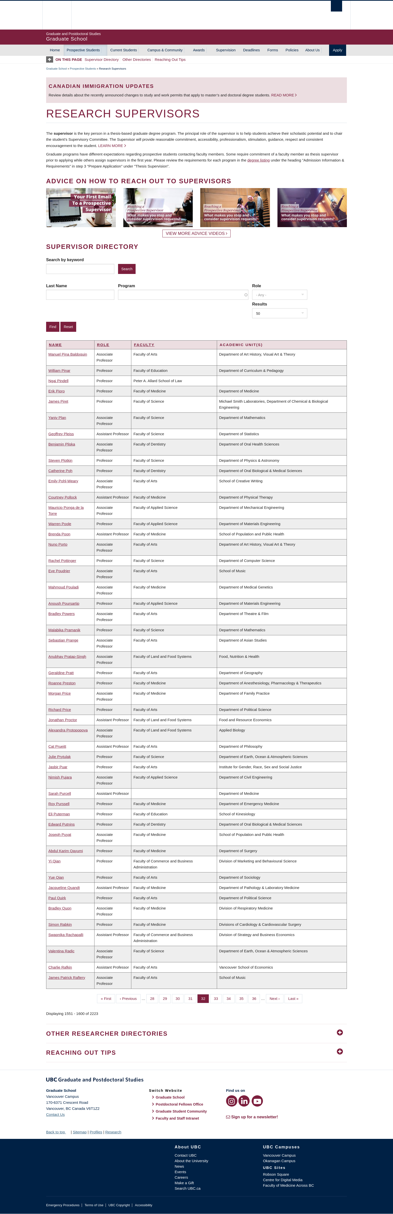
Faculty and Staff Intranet (177, 1118)
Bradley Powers (61, 614)
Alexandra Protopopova (68, 730)
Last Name (56, 285)
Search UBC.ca (188, 1188)
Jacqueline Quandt (64, 887)
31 (192, 998)
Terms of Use (93, 1205)
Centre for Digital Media (283, 1180)
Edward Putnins (61, 824)
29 (167, 998)
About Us (312, 50)
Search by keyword (65, 259)
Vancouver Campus (279, 1155)
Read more (283, 95)
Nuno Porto (57, 544)
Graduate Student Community (181, 1111)
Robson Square (276, 1174)
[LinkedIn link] (244, 1101)
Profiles (96, 1132)
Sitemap (79, 1132)
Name (55, 345)
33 (218, 998)
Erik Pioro (56, 391)
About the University (191, 1161)
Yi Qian (54, 861)
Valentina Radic (61, 951)
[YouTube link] (257, 1101)
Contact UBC (186, 1155)
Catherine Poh (60, 471)
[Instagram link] (231, 1101)
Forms (272, 50)
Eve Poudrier (59, 571)
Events (180, 1172)
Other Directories (137, 59)
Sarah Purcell (59, 793)
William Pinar (59, 370)
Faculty (144, 345)
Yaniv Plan (57, 417)
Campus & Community (164, 50)
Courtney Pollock (62, 497)
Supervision (226, 50)
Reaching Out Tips (170, 59)
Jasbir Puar (57, 767)
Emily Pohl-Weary (63, 481)
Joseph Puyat (59, 834)
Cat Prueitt (57, 746)
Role (256, 285)
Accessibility (143, 1205)
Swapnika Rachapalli (65, 935)
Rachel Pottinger (62, 560)
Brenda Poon (59, 534)
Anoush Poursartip (63, 603)
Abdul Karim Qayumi (65, 851)
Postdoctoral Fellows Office (179, 1104)
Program (126, 285)
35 (243, 998)
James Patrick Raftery (66, 977)
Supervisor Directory (102, 59)
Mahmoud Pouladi (63, 587)
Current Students (123, 50)
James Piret (58, 401)
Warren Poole (59, 524)
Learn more (110, 145)
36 (256, 998)
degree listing (258, 160)
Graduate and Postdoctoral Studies (196, 1081)
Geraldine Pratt (61, 673)
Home (55, 50)
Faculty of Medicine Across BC (288, 1185)
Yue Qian (56, 877)
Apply (337, 50)
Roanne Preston (61, 683)
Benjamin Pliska (61, 444)
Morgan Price (59, 693)
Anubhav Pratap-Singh (67, 656)
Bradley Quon (59, 908)
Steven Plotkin (60, 460)
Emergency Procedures (62, 1205)
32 (205, 998)
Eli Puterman (59, 814)
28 (154, 998)
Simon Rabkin (60, 924)
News (179, 1166)
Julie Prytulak (59, 756)
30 (180, 998)
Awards (199, 50)
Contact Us (55, 1114)
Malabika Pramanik (64, 630)
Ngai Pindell (58, 381)
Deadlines (251, 50)
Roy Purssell (58, 804)
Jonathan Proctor (62, 720)
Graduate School (56, 68)
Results (259, 304)
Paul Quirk (57, 898)
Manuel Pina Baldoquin (67, 354)
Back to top (58, 1132)
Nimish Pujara (60, 777)
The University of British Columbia (56, 15)
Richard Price (59, 709)
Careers (181, 1177)
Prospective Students (83, 50)
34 (231, 998)
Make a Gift (184, 1183)
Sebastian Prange (63, 640)
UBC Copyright (119, 1205)
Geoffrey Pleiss (61, 434)
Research (113, 1132)
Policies (292, 50)
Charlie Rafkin (60, 967)
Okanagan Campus (279, 1161)
